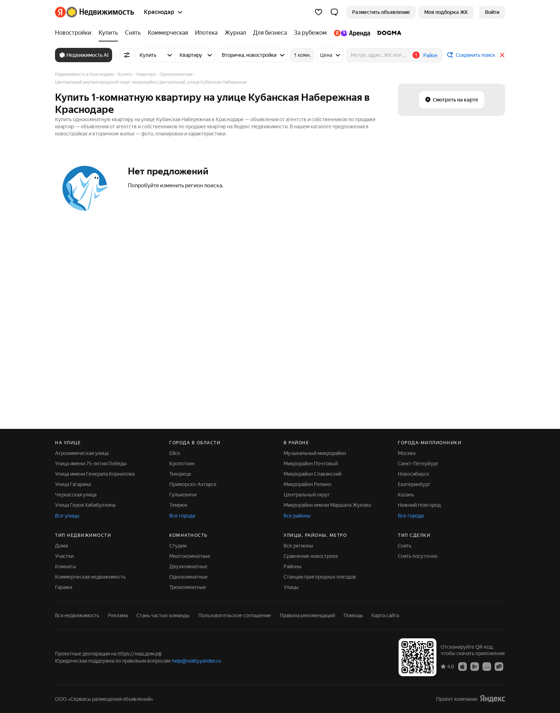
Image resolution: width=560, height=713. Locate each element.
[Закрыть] (502, 55)
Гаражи (63, 587)
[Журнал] (235, 32)
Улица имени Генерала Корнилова (95, 474)
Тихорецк (180, 474)
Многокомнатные (189, 556)
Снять (404, 546)
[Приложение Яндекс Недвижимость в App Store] (462, 666)
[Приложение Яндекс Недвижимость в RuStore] (499, 666)
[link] (492, 12)
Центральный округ (307, 494)
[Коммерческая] (167, 32)
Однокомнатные (188, 577)
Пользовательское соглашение (234, 615)
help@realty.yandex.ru (196, 661)
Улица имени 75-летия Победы (91, 463)
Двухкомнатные (188, 566)
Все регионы (298, 546)
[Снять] (132, 32)
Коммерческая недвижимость (90, 577)
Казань (406, 494)
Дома (61, 546)
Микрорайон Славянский (312, 474)
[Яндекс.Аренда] (352, 32)
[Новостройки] (75, 32)
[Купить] (108, 32)
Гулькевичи (182, 494)
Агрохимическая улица (82, 453)
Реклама (118, 615)
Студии (177, 546)
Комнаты (65, 566)
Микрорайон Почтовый (311, 463)
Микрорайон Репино (307, 484)
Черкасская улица (75, 494)
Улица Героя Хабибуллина (85, 505)
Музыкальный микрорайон (315, 453)
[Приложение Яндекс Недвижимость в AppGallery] (486, 666)
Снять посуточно (418, 556)
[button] (334, 12)
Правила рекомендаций (307, 615)
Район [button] (430, 55)
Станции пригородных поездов (320, 577)
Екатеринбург (414, 484)
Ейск (174, 453)
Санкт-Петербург (418, 463)
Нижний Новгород (419, 505)
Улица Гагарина (73, 484)
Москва (406, 453)
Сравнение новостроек (311, 556)
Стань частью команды (163, 615)
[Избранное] (318, 12)
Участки (64, 556)
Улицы (291, 587)
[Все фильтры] (127, 55)
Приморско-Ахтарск (192, 484)
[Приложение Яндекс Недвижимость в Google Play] (474, 666)
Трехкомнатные (187, 587)
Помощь (353, 615)
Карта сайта (385, 615)
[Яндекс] (60, 12)
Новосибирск (413, 474)
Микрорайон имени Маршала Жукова (327, 505)
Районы (292, 566)
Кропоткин (182, 463)
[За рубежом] (310, 32)
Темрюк (178, 505)
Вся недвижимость (77, 615)
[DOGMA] (387, 32)
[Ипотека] (206, 32)
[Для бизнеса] (270, 32)
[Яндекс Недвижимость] (100, 12)
